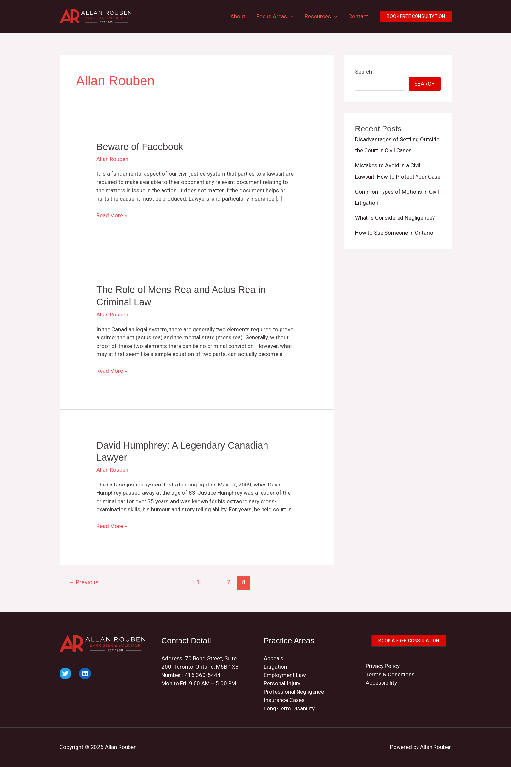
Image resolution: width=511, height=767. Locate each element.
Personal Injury (282, 683)
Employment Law (285, 675)
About (237, 16)
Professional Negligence (294, 692)
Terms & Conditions (390, 674)
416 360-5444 (203, 675)
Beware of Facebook (139, 147)
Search (363, 71)
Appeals (273, 658)
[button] (290, 16)
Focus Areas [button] (275, 16)
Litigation (275, 666)
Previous (83, 582)
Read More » (111, 216)
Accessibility (381, 682)
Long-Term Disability (289, 708)
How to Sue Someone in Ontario (394, 233)
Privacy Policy (383, 666)
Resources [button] (321, 16)
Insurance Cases (284, 700)
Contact (358, 16)
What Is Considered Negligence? (395, 217)
